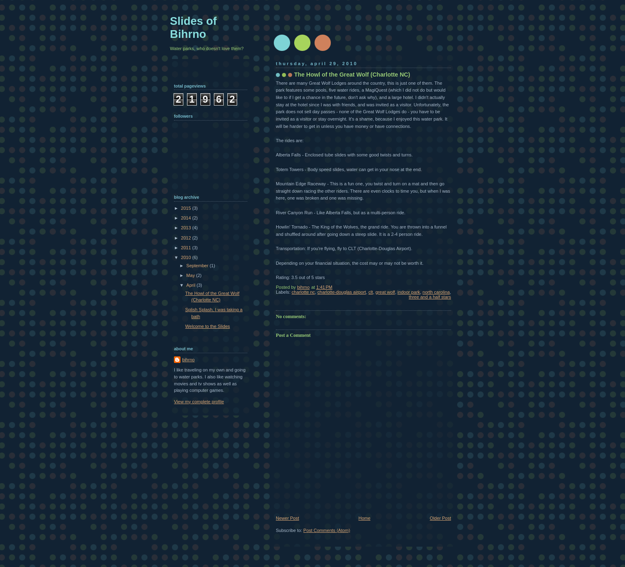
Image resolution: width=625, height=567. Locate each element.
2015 (186, 208)
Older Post (440, 518)
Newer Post (287, 518)
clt (370, 292)
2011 (186, 247)
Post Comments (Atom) (327, 530)
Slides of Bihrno (193, 27)
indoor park (409, 292)
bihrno (188, 359)
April (191, 285)
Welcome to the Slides (207, 326)
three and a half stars (430, 296)
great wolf (385, 292)
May (191, 275)
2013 (186, 227)
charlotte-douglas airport (341, 292)
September (197, 265)
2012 (186, 237)
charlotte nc (303, 292)
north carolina (436, 292)
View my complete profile (199, 401)
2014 (186, 217)
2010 (186, 257)
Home (364, 518)
